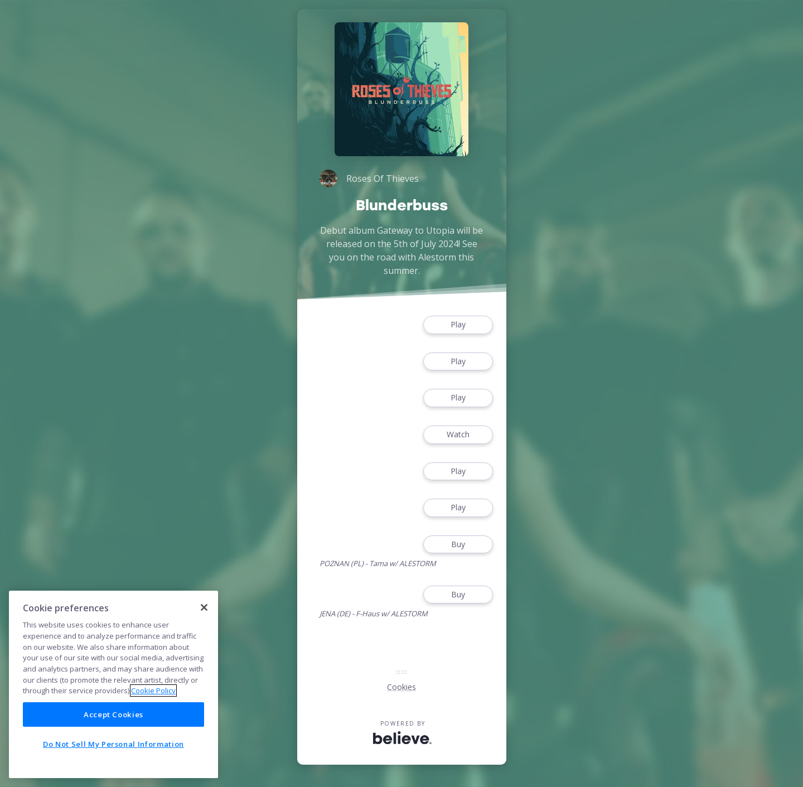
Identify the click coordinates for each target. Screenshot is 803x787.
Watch (458, 434)
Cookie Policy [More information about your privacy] (153, 690)
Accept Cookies (113, 714)
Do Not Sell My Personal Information (113, 744)
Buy (458, 544)
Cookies (401, 687)
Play (458, 325)
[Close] (204, 607)
